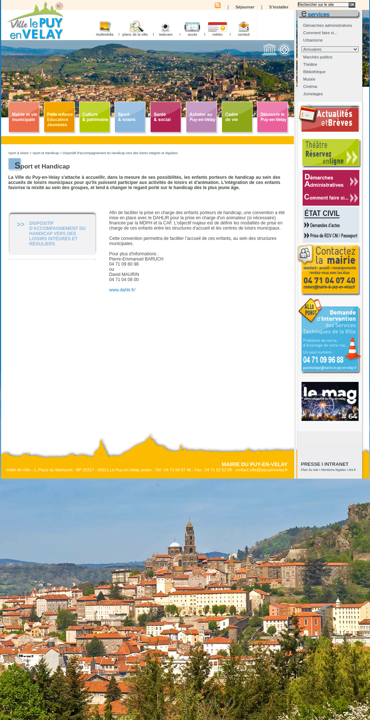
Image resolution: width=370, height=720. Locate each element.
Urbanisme (313, 40)
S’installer (279, 7)
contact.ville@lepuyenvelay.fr (261, 470)
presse (311, 464)
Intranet (336, 464)
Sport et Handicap (45, 153)
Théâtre (310, 64)
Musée (309, 79)
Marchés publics (317, 57)
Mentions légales (333, 470)
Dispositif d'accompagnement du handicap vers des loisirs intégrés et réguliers (120, 153)
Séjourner (245, 7)
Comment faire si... (320, 33)
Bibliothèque (314, 72)
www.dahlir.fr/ (122, 289)
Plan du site (309, 470)
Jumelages (313, 94)
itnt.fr (352, 470)
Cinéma (310, 86)
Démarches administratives (327, 25)
